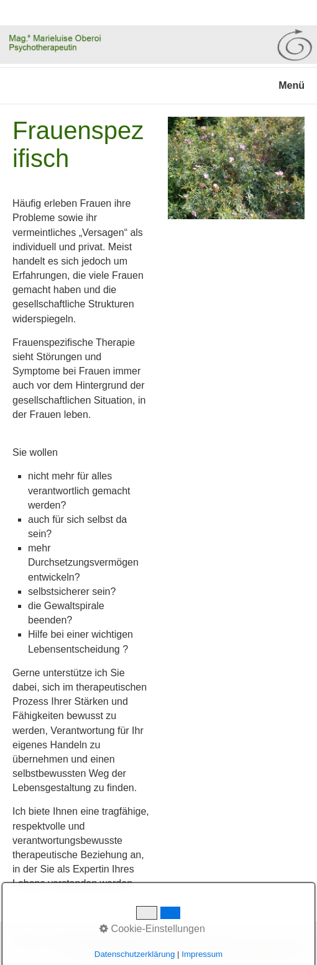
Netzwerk (28, 939)
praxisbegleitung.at (273, 948)
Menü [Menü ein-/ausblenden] (291, 85)
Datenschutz (72, 939)
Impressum (119, 939)
